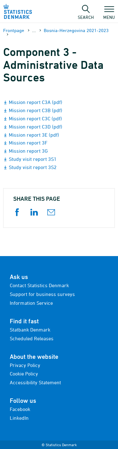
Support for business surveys (42, 294)
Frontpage (13, 30)
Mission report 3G (28, 151)
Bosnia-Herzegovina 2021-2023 (76, 30)
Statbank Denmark (30, 329)
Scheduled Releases (31, 338)
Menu (109, 14)
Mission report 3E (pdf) (34, 135)
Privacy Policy (25, 365)
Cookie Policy (24, 373)
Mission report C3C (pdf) (35, 118)
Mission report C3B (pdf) (35, 110)
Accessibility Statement (35, 382)
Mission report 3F (28, 142)
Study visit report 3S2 (33, 167)
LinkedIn (19, 418)
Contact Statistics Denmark (39, 285)
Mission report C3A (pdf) (35, 102)
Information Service (31, 303)
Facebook (20, 409)
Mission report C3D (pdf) (35, 126)
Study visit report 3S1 (33, 159)
